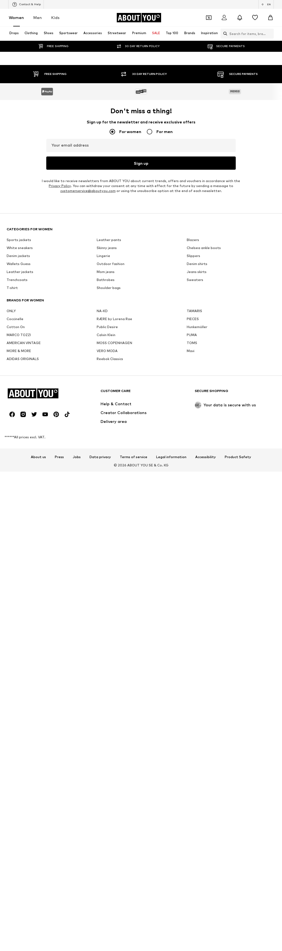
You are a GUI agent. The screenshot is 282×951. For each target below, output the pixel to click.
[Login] (224, 17)
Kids (55, 17)
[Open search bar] (224, 33)
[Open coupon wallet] (208, 17)
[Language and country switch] (266, 4)
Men (37, 17)
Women (16, 17)
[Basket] (270, 17)
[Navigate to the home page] (139, 17)
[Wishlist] (255, 17)
